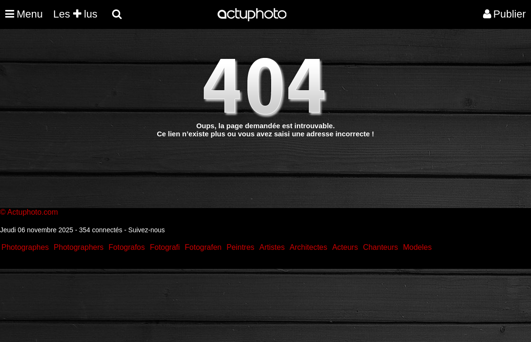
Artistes (271, 247)
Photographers (79, 247)
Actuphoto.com (32, 212)
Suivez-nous (146, 230)
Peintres (241, 247)
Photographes (25, 247)
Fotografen (203, 247)
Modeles (417, 247)
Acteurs (345, 247)
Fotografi (165, 247)
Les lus (75, 14)
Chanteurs (380, 247)
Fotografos (127, 247)
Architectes (308, 247)
